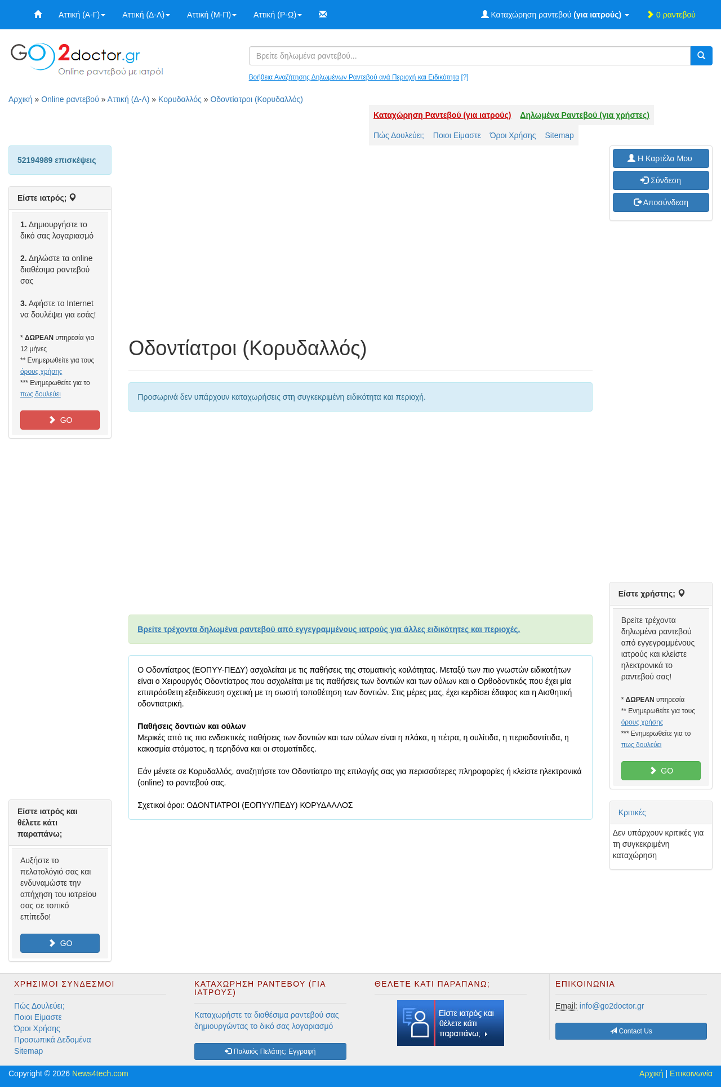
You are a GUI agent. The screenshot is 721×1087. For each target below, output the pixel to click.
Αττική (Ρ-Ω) (277, 14)
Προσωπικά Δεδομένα (52, 1039)
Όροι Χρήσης (513, 135)
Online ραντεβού (70, 99)
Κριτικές (632, 812)
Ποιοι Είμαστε (457, 135)
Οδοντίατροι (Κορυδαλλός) (256, 99)
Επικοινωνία (691, 1073)
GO (60, 420)
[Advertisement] (360, 247)
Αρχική (20, 99)
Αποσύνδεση (661, 202)
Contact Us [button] (631, 1031)
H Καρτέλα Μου (660, 158)
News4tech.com (100, 1073)
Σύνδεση (660, 180)
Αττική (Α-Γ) (82, 14)
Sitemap (559, 135)
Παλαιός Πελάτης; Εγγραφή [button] (270, 1051)
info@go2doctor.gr (612, 1005)
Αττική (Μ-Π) (212, 14)
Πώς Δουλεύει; (398, 135)
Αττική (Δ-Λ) (146, 14)
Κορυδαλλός (180, 99)
